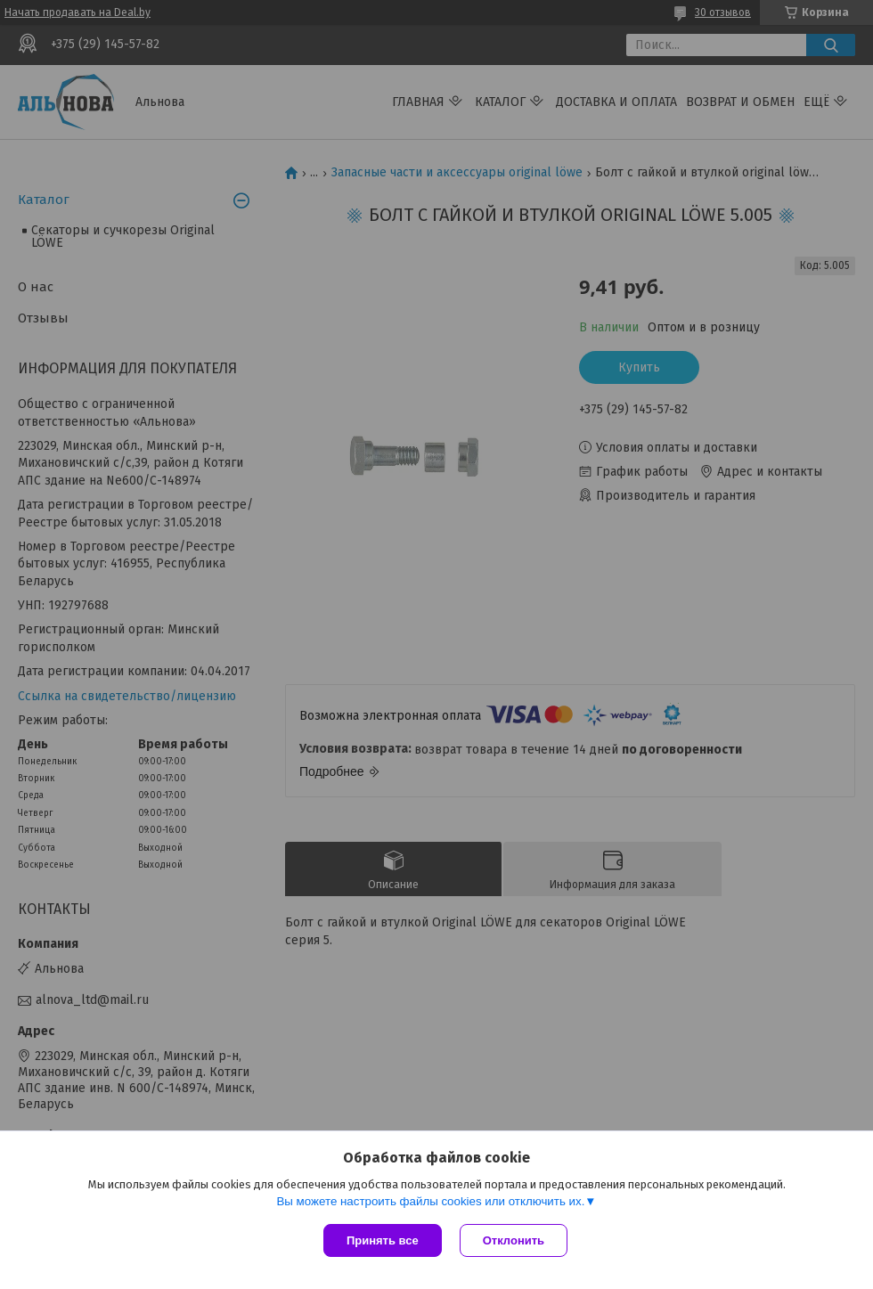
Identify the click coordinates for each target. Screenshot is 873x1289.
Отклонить (513, 1240)
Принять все (383, 1240)
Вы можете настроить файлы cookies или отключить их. (430, 1201)
